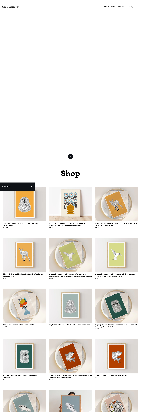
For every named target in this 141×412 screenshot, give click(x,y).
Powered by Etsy (32, 409)
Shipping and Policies (116, 409)
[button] (17, 47)
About (113, 7)
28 (81, 403)
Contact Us (100, 409)
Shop (106, 7)
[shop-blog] (136, 409)
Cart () (129, 7)
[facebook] (129, 409)
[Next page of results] (84, 403)
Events (121, 7)
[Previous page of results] (57, 403)
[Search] (136, 7)
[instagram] (133, 409)
